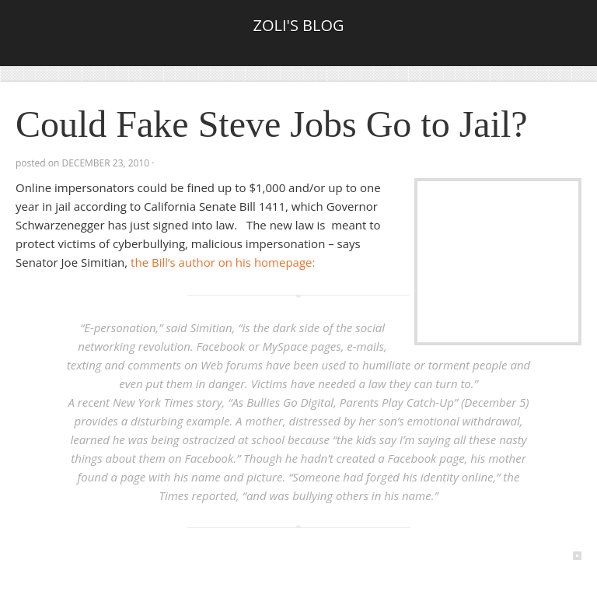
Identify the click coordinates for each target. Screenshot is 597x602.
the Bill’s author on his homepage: (223, 262)
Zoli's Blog (298, 25)
